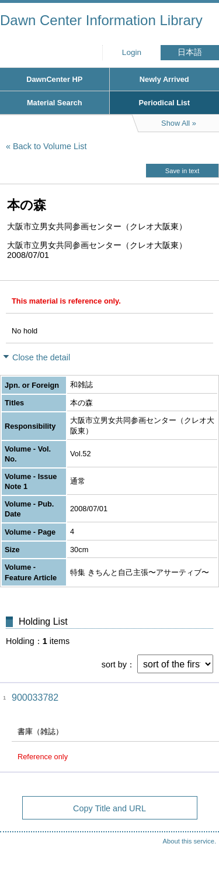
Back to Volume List (49, 146)
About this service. (189, 841)
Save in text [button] (182, 170)
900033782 (35, 698)
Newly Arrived (164, 79)
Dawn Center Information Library (101, 20)
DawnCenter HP (54, 79)
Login (131, 52)
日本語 (190, 52)
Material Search (54, 102)
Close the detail (41, 357)
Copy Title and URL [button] (109, 808)
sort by (114, 664)
